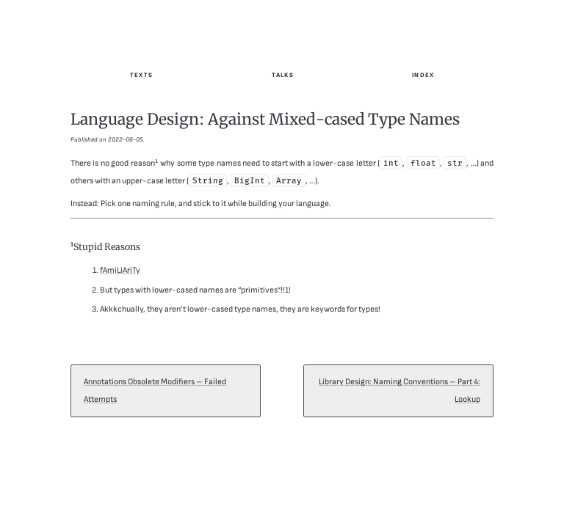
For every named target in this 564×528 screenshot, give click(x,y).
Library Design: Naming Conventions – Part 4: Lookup (399, 390)
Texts (141, 75)
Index (423, 75)
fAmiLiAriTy (120, 270)
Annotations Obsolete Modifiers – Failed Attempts (155, 390)
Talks (283, 75)
